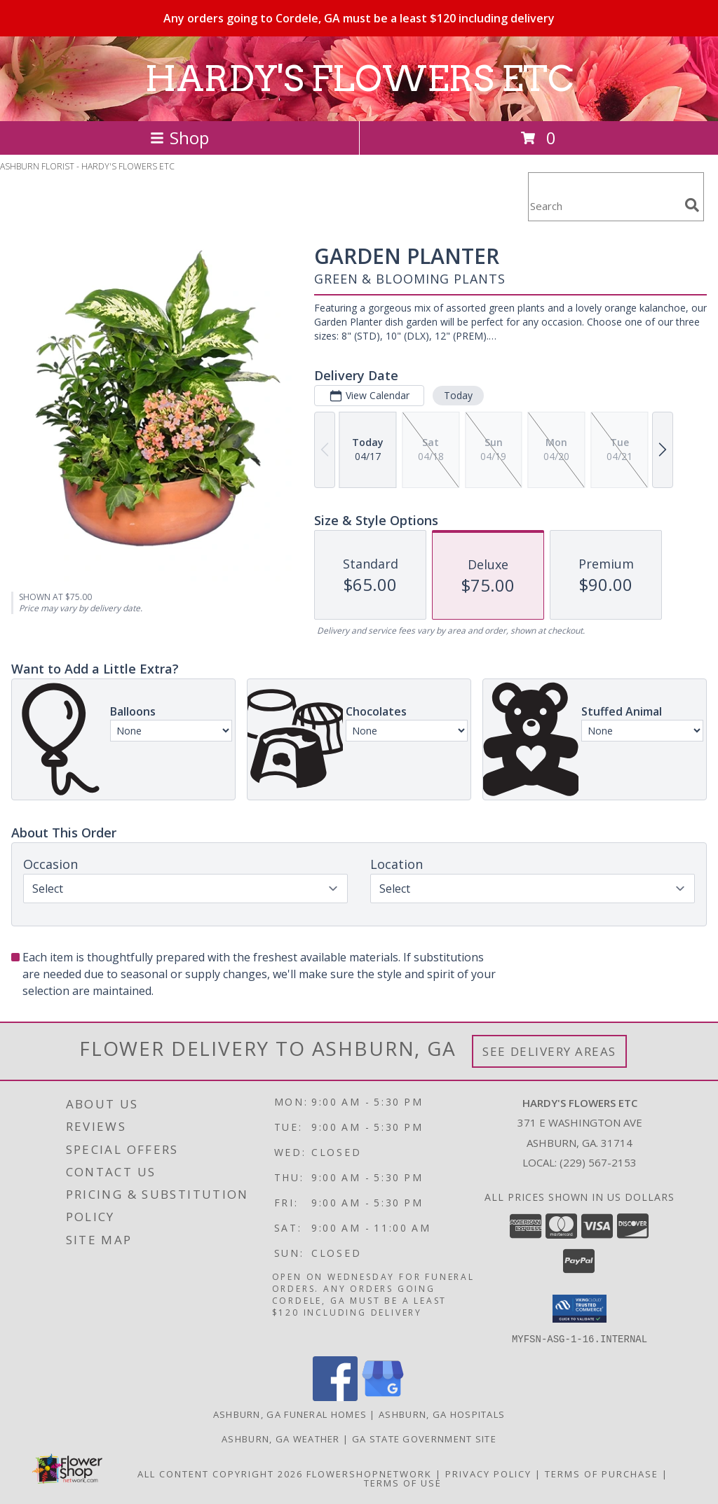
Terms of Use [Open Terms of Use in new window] (403, 1482)
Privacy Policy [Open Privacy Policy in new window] (488, 1473)
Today (458, 395)
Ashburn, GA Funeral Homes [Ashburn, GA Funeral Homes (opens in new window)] (290, 1413)
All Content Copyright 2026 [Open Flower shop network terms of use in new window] (220, 1473)
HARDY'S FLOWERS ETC (359, 78)
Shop (179, 137)
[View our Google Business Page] (382, 1396)
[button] (580, 1309)
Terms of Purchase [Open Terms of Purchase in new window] (601, 1473)
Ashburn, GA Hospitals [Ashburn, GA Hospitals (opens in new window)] (442, 1413)
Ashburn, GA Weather (281, 1438)
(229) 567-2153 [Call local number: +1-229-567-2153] (598, 1162)
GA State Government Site (424, 1438)
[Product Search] (604, 205)
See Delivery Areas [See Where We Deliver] (549, 1051)
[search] (692, 205)
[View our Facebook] (335, 1396)
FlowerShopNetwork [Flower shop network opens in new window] (369, 1473)
